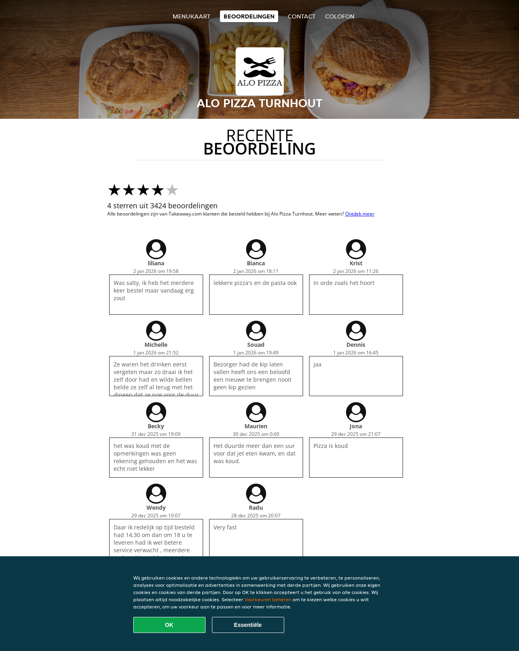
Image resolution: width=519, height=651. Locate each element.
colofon (339, 16)
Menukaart (191, 16)
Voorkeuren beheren (267, 599)
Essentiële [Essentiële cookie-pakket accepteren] (248, 625)
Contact (301, 16)
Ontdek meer (359, 213)
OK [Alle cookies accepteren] (169, 625)
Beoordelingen (249, 16)
